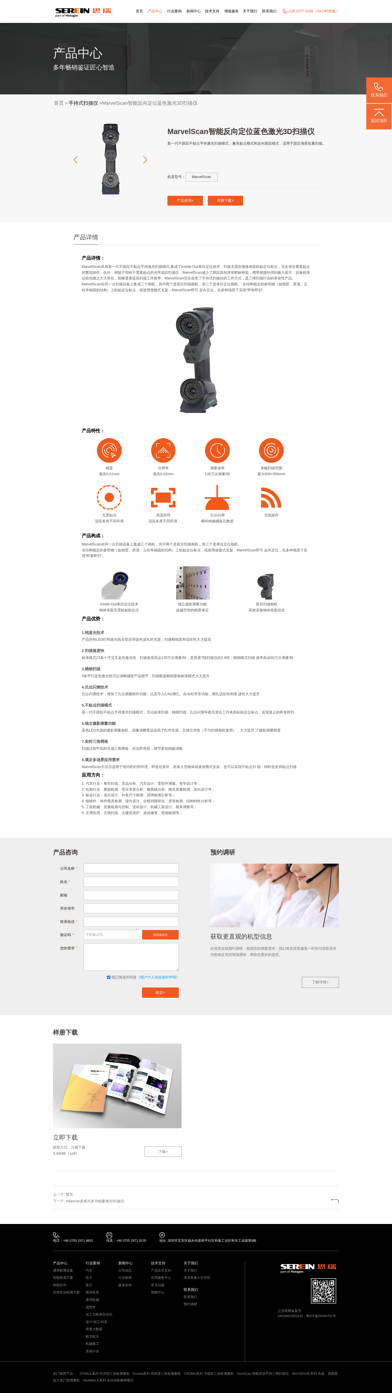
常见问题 (157, 1285)
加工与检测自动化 (99, 1314)
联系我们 (269, 11)
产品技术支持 (161, 1270)
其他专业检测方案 (66, 1292)
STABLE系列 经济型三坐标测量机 (104, 1374)
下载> (163, 1152)
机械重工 (92, 1344)
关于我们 (250, 11)
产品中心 (155, 11)
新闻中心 (193, 11)
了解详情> (320, 982)
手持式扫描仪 (83, 103)
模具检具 (92, 1292)
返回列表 (320, 1201)
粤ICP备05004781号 (321, 1316)
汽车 (89, 1270)
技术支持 (212, 11)
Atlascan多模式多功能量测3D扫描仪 (95, 1201)
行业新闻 (125, 1278)
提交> (160, 992)
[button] (75, 160)
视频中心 (157, 1292)
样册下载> (225, 200)
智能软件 (59, 1285)
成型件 (91, 1307)
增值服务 (231, 11)
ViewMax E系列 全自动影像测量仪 (108, 1380)
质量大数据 (94, 1329)
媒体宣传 (125, 1285)
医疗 (89, 1285)
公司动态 (125, 1270)
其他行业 (92, 1351)
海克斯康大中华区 (197, 1278)
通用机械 (92, 1300)
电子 (89, 1278)
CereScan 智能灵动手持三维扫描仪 (263, 1374)
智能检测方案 (63, 1278)
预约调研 (190, 1304)
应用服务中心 (161, 1278)
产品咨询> (185, 200)
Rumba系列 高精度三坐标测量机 (156, 1374)
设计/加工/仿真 (97, 1322)
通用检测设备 (63, 1270)
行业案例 (174, 11)
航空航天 (92, 1336)
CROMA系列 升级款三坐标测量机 (209, 1374)
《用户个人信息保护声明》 (158, 977)
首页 (139, 11)
